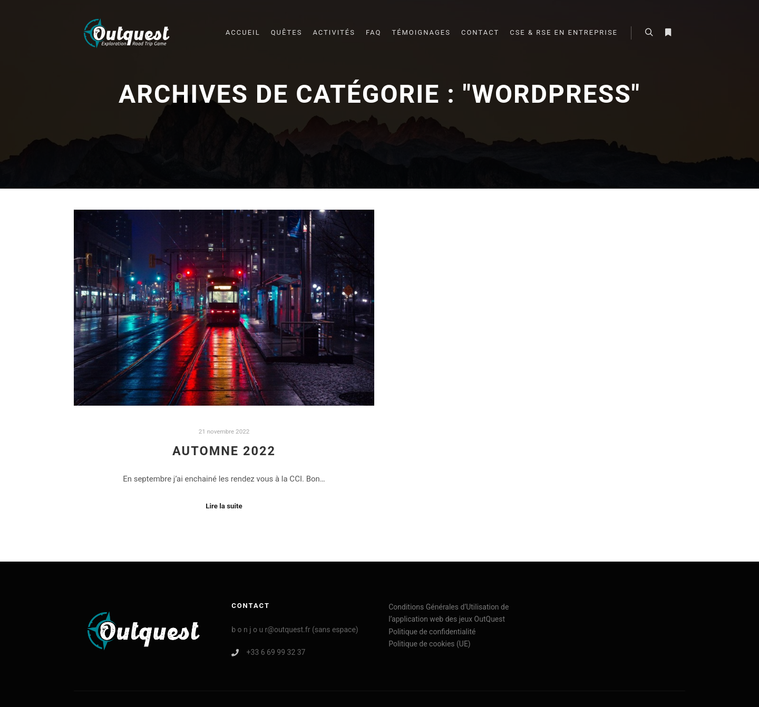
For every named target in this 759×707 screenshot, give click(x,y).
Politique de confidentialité (431, 631)
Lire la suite (224, 506)
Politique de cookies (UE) (429, 644)
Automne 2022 (224, 451)
